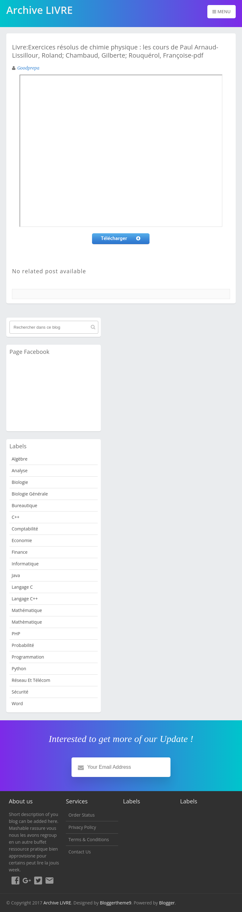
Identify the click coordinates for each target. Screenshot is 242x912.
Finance (19, 552)
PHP (16, 634)
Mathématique (27, 610)
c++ (16, 517)
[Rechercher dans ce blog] (53, 327)
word (17, 703)
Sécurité (20, 692)
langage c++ (25, 599)
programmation (28, 657)
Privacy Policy (82, 827)
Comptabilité (25, 529)
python (19, 668)
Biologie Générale (30, 494)
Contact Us (79, 852)
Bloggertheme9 (115, 903)
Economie (22, 540)
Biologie (20, 482)
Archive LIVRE (57, 903)
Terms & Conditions (88, 839)
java (16, 575)
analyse (19, 470)
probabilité (23, 645)
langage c (22, 587)
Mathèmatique (27, 622)
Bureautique (24, 505)
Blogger (167, 903)
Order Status (81, 815)
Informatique (25, 564)
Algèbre (19, 459)
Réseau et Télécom (31, 680)
